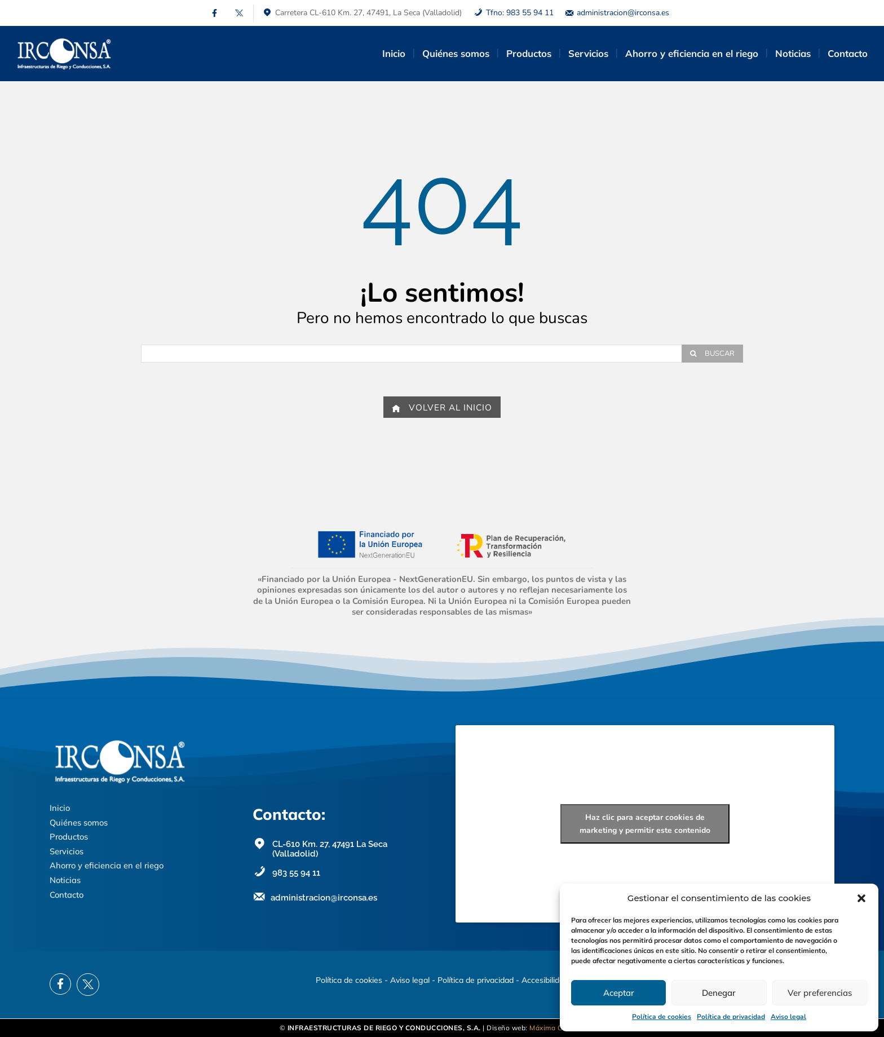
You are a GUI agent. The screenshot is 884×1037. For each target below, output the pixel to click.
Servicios (66, 851)
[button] (861, 898)
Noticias (65, 880)
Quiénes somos (79, 822)
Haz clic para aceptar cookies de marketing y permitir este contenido (645, 824)
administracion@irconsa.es (623, 12)
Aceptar (618, 992)
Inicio (60, 807)
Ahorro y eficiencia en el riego (106, 865)
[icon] (214, 13)
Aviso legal (788, 1016)
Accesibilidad (544, 980)
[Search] (712, 354)
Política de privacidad (731, 1016)
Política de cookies (661, 1016)
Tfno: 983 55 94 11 (520, 12)
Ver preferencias (820, 992)
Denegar (719, 992)
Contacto (66, 894)
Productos (69, 836)
